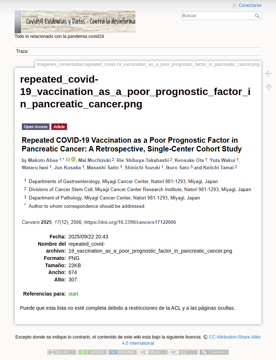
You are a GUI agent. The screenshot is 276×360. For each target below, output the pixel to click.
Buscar (258, 15)
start (73, 294)
